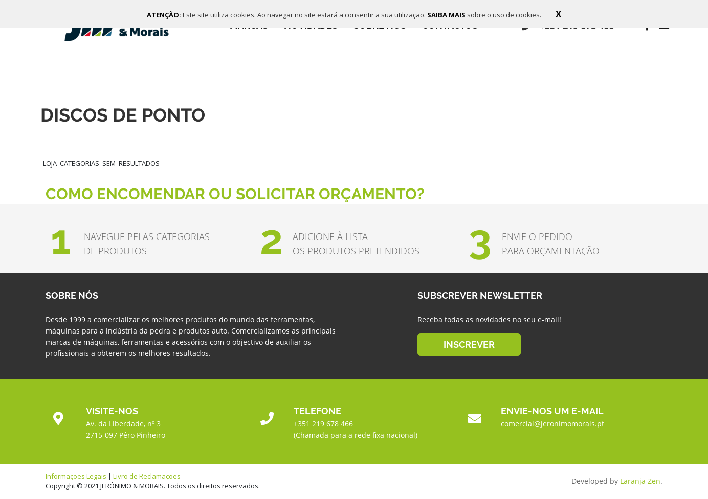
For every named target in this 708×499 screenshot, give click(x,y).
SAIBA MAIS (447, 14)
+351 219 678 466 (323, 424)
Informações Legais (76, 476)
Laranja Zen (640, 481)
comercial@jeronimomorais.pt (552, 424)
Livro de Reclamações (147, 476)
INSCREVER (469, 344)
